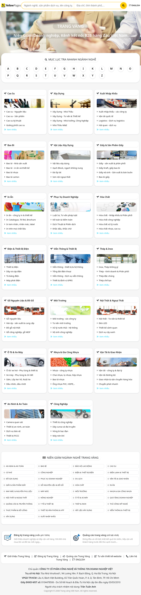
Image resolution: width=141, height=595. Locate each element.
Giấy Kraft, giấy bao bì (109, 168)
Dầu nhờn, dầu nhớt (16, 384)
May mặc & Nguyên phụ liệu (19, 491)
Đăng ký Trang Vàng (48, 556)
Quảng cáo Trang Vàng (78, 556)
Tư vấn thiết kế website (110, 556)
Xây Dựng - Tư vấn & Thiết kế (66, 116)
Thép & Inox (106, 248)
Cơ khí (9, 472)
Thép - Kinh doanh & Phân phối (114, 271)
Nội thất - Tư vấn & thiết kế (112, 318)
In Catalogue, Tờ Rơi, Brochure (21, 219)
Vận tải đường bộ (107, 375)
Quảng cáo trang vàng (101, 535)
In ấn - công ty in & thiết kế (19, 215)
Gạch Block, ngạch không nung (68, 168)
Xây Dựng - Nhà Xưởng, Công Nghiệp (71, 120)
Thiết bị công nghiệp (62, 422)
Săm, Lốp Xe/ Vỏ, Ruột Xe (18, 379)
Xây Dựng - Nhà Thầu (63, 111)
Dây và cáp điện (13, 271)
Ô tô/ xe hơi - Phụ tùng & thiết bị (22, 370)
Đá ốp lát (57, 172)
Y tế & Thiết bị (47, 504)
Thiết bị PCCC (12, 435)
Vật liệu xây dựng (63, 145)
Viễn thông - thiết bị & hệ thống (68, 267)
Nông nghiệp (47, 497)
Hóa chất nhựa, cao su (109, 228)
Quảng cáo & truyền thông (19, 504)
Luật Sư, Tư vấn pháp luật (65, 215)
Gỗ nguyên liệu (13, 318)
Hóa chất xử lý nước (108, 224)
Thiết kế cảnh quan (108, 327)
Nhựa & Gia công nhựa (66, 352)
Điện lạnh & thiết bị (119, 472)
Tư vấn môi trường (62, 323)
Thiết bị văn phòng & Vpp (52, 510)
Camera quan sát (14, 422)
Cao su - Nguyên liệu (16, 111)
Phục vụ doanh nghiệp (66, 196)
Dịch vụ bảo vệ (13, 431)
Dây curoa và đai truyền (64, 426)
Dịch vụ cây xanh (107, 332)
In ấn (10, 196)
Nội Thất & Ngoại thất (112, 300)
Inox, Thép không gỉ (108, 267)
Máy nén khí (58, 435)
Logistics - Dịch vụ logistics (111, 120)
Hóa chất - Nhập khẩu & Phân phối (115, 215)
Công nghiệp (61, 404)
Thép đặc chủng (106, 276)
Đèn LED (103, 323)
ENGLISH (134, 5)
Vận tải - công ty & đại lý (110, 370)
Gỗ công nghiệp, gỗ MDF (18, 332)
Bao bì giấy (104, 177)
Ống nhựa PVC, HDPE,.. (64, 384)
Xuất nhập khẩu (108, 93)
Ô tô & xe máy (15, 352)
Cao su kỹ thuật (13, 120)
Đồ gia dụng (12, 478)
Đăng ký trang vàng (32, 535)
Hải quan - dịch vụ (107, 125)
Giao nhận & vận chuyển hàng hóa (115, 379)
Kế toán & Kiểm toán (62, 219)
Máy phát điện (13, 280)
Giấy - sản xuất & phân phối (112, 163)
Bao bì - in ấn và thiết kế (17, 168)
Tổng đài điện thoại (62, 271)
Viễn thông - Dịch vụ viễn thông (68, 276)
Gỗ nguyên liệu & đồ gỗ (20, 300)
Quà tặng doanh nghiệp (121, 497)
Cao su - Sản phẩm (15, 116)
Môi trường (60, 300)
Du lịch (78, 478)
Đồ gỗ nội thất (13, 327)
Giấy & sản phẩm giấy (111, 145)
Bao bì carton (12, 177)
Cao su (11, 93)
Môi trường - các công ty (64, 318)
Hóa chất (105, 196)
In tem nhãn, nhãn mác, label (20, 224)
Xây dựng (59, 93)
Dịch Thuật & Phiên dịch (64, 224)
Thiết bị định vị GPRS (63, 280)
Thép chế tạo (105, 280)
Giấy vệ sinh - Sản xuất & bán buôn (115, 172)
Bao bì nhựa (12, 172)
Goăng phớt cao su (15, 125)
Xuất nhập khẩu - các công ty (113, 111)
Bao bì (10, 145)
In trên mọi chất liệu (16, 228)
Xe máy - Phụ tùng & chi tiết (19, 375)
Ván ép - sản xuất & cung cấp (20, 323)
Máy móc (45, 491)
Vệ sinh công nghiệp (62, 332)
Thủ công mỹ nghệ (119, 504)
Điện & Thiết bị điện (18, 248)
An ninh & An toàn (17, 404)
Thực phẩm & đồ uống (16, 510)
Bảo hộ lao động (83, 466)
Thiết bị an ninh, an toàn (18, 426)
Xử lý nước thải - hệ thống (65, 327)
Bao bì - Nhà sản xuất (16, 163)
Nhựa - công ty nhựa (63, 370)
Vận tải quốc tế (106, 116)
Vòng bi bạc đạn (60, 431)
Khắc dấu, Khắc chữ (62, 228)
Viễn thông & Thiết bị (65, 248)
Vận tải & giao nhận (111, 352)
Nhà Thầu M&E (60, 125)
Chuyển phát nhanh (108, 384)
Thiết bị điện (12, 267)
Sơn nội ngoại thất (61, 177)
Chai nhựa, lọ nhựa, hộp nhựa (67, 375)
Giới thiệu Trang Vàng (18, 556)
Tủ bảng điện (12, 276)
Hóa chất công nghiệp (109, 219)
